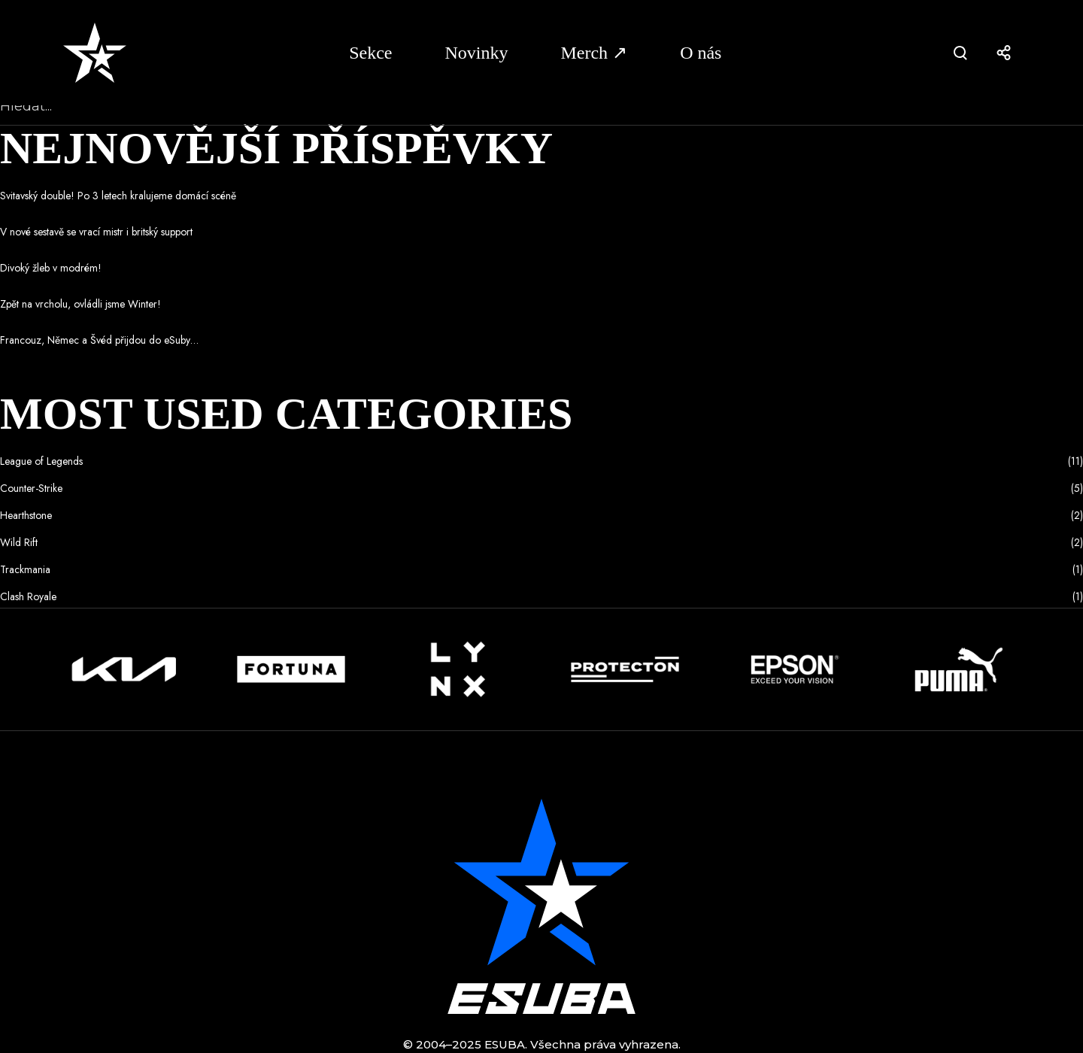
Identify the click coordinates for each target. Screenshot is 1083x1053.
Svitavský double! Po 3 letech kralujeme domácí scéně (118, 195)
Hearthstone (26, 515)
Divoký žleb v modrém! (51, 267)
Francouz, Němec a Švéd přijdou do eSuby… (99, 339)
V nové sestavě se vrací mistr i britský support (96, 231)
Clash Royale (28, 596)
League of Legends (41, 461)
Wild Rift (19, 542)
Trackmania (25, 569)
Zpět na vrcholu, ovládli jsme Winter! (80, 303)
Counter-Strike (31, 488)
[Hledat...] (541, 107)
